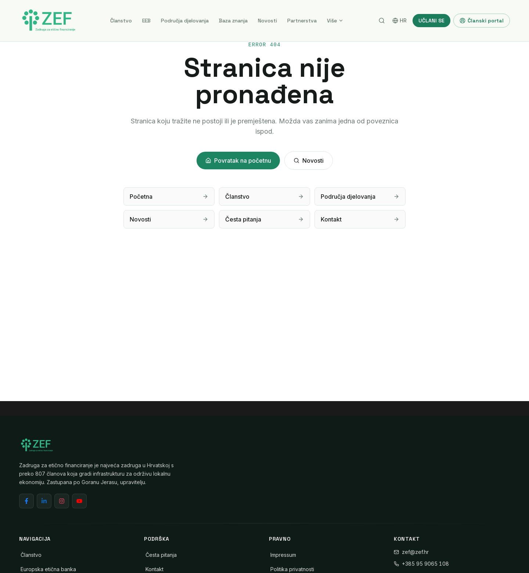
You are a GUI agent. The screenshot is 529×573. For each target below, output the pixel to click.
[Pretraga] (381, 20)
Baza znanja (233, 20)
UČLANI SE (431, 20)
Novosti (267, 20)
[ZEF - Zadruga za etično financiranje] (48, 20)
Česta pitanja (161, 555)
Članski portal (482, 20)
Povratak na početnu (238, 160)
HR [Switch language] (399, 20)
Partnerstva (302, 20)
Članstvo (121, 20)
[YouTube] (79, 501)
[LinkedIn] (44, 501)
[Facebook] (26, 501)
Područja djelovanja (185, 20)
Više (335, 20)
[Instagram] (61, 501)
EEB (146, 20)
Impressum (283, 555)
